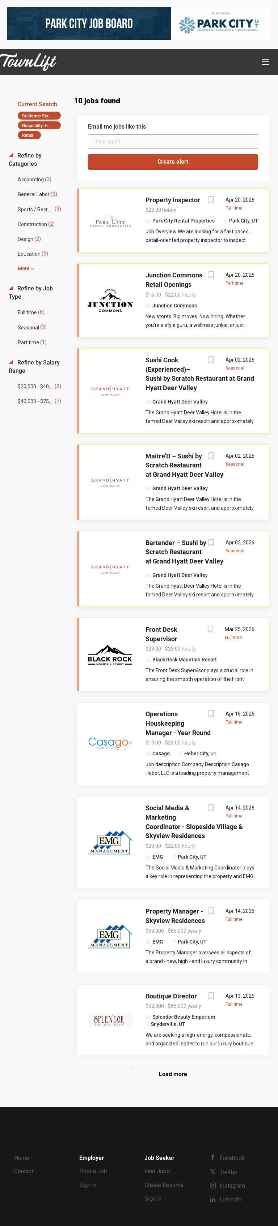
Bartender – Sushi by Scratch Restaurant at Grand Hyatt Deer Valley (184, 552)
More (24, 268)
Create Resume (164, 1185)
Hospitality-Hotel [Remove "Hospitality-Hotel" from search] (38, 125)
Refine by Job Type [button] (31, 292)
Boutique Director (171, 996)
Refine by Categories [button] (25, 159)
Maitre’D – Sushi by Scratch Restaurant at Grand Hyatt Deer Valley (184, 465)
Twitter (228, 1172)
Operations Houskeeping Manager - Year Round (178, 723)
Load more (173, 1074)
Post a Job (93, 1171)
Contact (23, 1171)
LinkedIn (230, 1199)
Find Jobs (157, 1171)
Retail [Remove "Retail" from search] (27, 135)
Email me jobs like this (117, 126)
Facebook (232, 1157)
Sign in (87, 1185)
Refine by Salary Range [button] (34, 366)
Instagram (232, 1185)
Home (21, 1157)
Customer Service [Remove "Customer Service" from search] (39, 115)
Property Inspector (173, 200)
